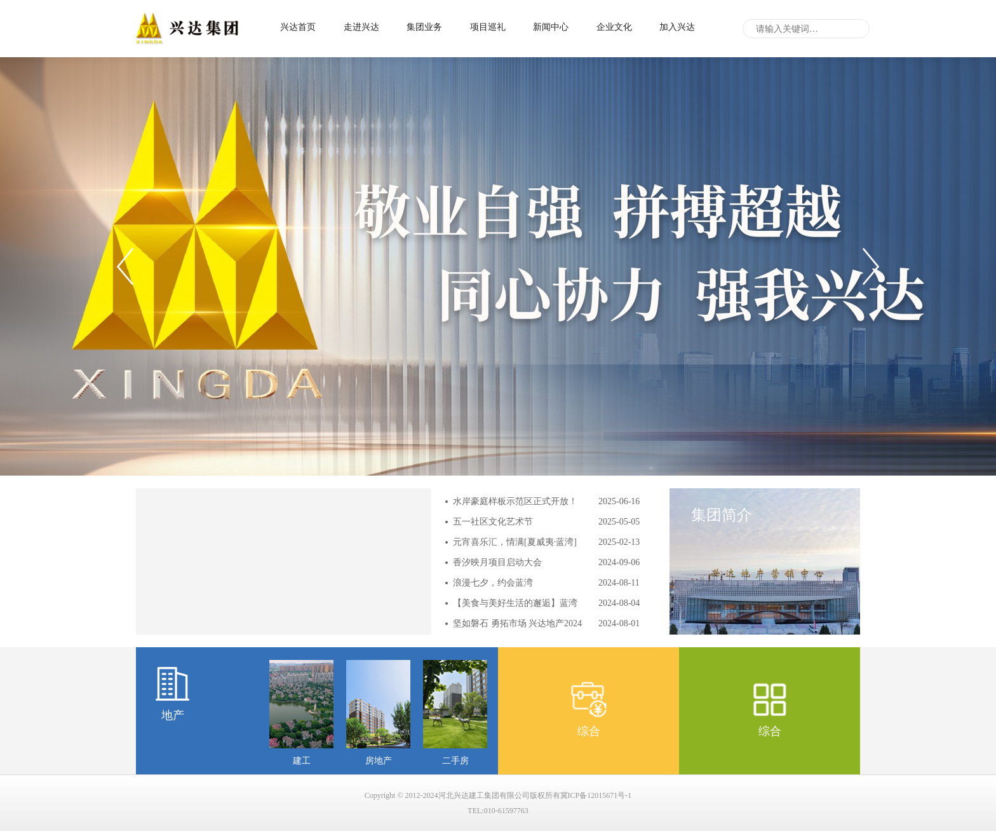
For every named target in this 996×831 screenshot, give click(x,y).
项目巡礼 (488, 27)
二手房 (455, 761)
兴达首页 (298, 27)
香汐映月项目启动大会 (497, 562)
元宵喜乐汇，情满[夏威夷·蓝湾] (515, 542)
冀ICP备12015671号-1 (596, 795)
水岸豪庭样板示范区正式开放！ (515, 501)
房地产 (378, 761)
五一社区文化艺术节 (493, 521)
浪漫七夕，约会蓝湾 (493, 582)
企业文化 (614, 27)
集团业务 (424, 27)
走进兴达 (361, 27)
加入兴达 (677, 27)
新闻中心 (551, 27)
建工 (302, 761)
